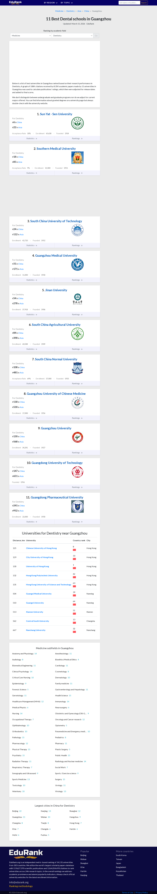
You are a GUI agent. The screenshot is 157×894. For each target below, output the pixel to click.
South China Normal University (54, 359)
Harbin (83, 871)
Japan (118, 863)
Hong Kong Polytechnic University (42, 575)
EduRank (90, 23)
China (86, 11)
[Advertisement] (31, 62)
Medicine (59, 11)
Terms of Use (127, 892)
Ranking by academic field (54, 30)
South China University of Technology (54, 221)
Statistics (31, 138)
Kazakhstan (121, 871)
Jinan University (54, 290)
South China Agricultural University (54, 324)
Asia (79, 11)
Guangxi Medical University (39, 593)
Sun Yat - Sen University (54, 114)
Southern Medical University (55, 148)
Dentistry (70, 11)
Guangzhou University (54, 428)
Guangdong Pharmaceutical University (54, 497)
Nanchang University (35, 630)
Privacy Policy (142, 892)
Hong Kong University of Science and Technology (48, 584)
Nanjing (83, 875)
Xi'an (82, 867)
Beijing (83, 855)
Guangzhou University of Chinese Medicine (55, 393)
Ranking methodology (21, 886)
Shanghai (84, 863)
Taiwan (119, 859)
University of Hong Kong (37, 566)
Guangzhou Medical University (54, 255)
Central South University (37, 621)
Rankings (77, 138)
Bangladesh (121, 867)
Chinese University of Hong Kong (41, 548)
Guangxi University (35, 603)
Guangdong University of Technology (55, 463)
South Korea (121, 855)
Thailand (119, 875)
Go (96, 35)
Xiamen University (34, 612)
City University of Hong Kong (39, 557)
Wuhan (83, 859)
